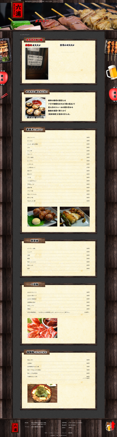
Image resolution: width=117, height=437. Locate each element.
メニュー (69, 9)
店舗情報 (101, 9)
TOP (46, 432)
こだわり (53, 9)
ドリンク (85, 9)
